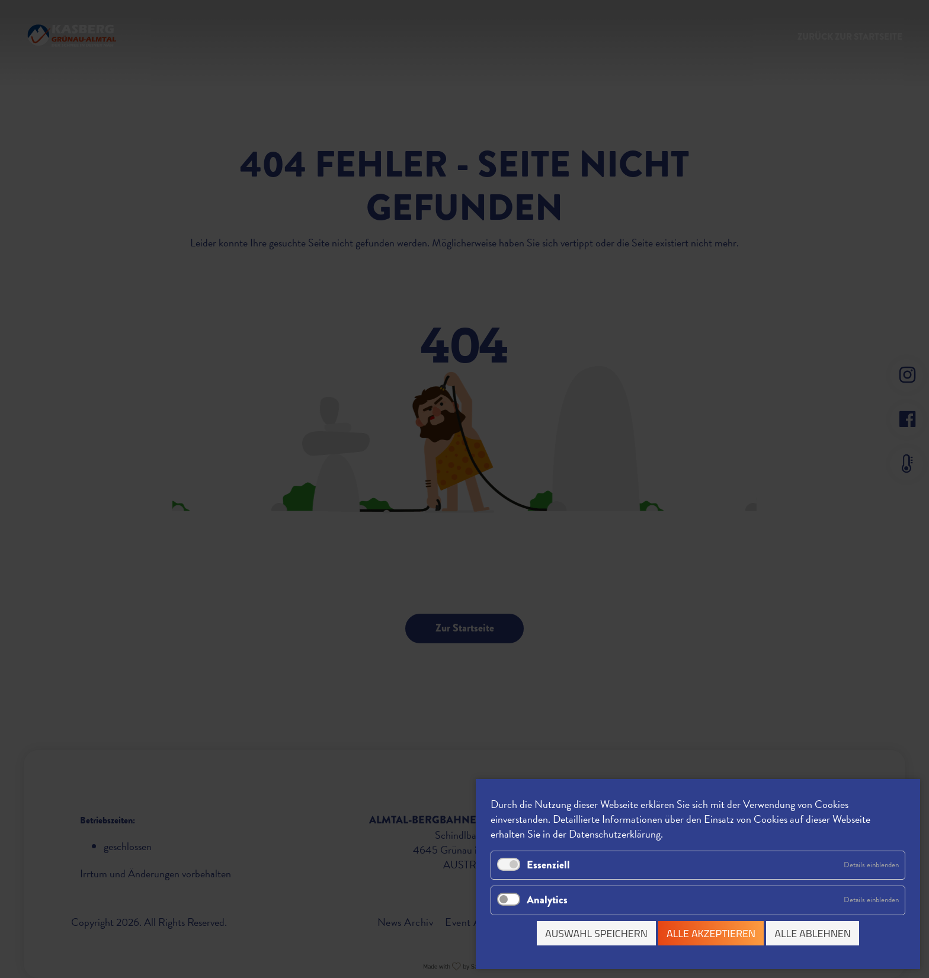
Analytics (547, 900)
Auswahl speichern (596, 933)
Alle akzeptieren (711, 933)
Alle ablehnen (812, 933)
